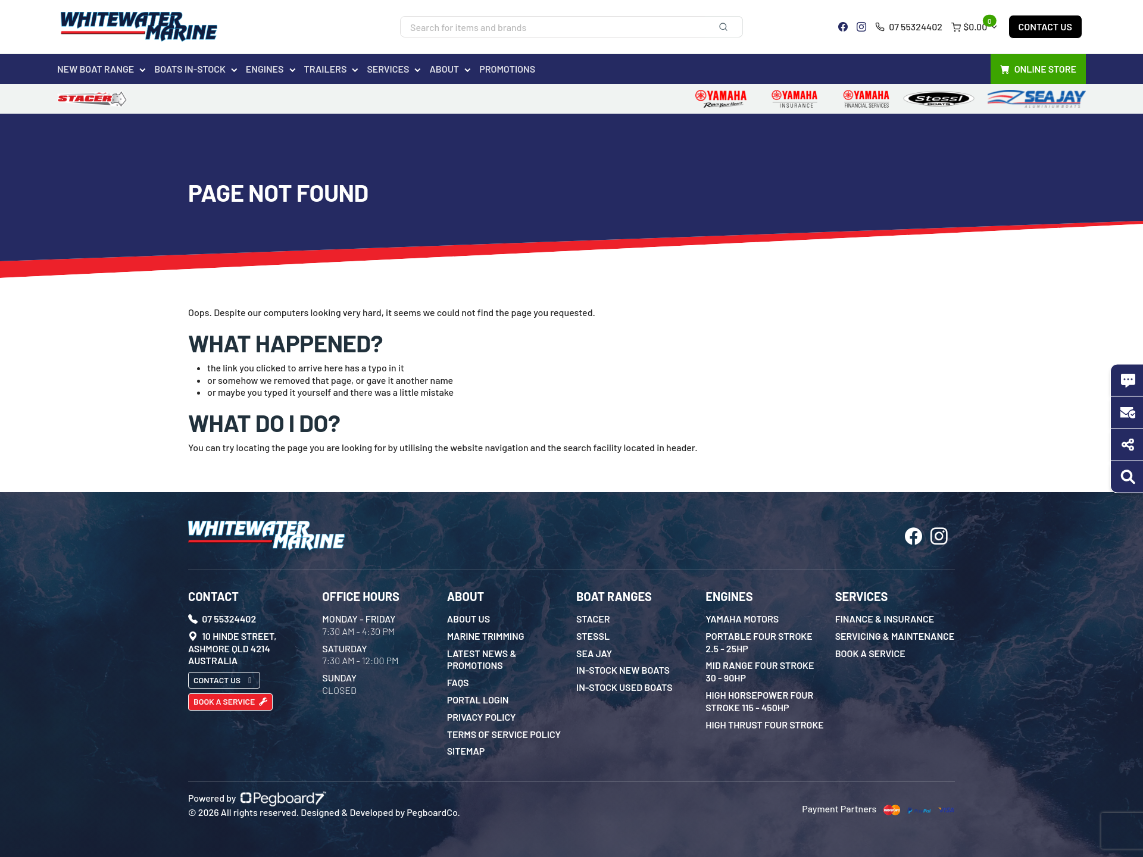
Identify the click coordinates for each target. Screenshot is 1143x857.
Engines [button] (265, 68)
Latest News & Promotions (482, 659)
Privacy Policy (481, 716)
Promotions (507, 68)
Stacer (593, 618)
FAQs (458, 682)
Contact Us (1045, 26)
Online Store (1038, 69)
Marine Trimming (485, 636)
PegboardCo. (433, 812)
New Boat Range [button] (95, 68)
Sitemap (466, 750)
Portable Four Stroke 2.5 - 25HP (758, 642)
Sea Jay (594, 653)
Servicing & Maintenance (895, 636)
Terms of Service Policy (504, 734)
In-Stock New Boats (623, 669)
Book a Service (230, 701)
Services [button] (388, 68)
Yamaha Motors (742, 618)
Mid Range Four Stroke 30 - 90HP (759, 671)
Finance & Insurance (885, 618)
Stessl (593, 636)
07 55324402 (908, 26)
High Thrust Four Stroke (764, 724)
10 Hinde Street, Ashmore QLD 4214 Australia (232, 648)
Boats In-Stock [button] (190, 68)
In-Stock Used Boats (624, 687)
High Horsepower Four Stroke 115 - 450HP (759, 701)
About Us (469, 618)
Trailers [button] (325, 68)
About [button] (444, 68)
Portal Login (478, 699)
